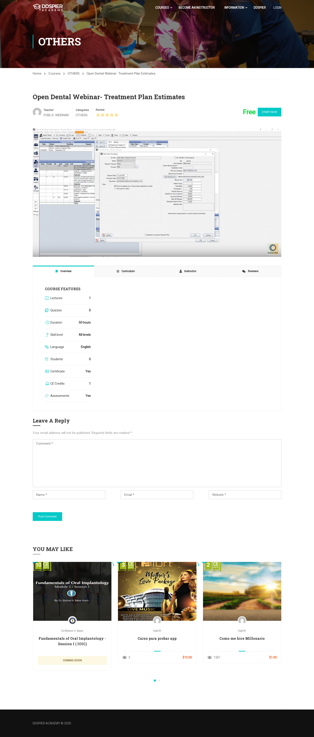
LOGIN (277, 8)
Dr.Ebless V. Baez (72, 630)
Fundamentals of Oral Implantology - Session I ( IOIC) (72, 641)
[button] (155, 681)
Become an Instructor (196, 7)
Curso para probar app (157, 638)
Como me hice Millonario (242, 638)
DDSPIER (259, 7)
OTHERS (74, 73)
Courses (162, 7)
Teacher (48, 110)
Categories (82, 110)
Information (234, 7)
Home (37, 73)
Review (100, 110)
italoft (157, 630)
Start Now (268, 112)
